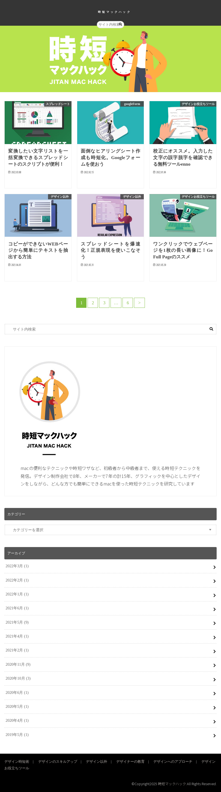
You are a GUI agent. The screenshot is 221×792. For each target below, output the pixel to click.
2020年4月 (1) (17, 720)
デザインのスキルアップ (57, 762)
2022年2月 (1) (17, 580)
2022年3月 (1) (17, 566)
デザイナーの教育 (130, 762)
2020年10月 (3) (18, 678)
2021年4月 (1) (17, 636)
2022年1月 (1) (17, 594)
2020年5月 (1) (17, 706)
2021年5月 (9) (17, 622)
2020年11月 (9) (18, 664)
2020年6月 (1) (17, 692)
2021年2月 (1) (17, 650)
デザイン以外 (96, 762)
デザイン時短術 (16, 762)
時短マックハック (114, 11)
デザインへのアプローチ (172, 762)
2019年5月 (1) (17, 734)
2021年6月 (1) (17, 608)
